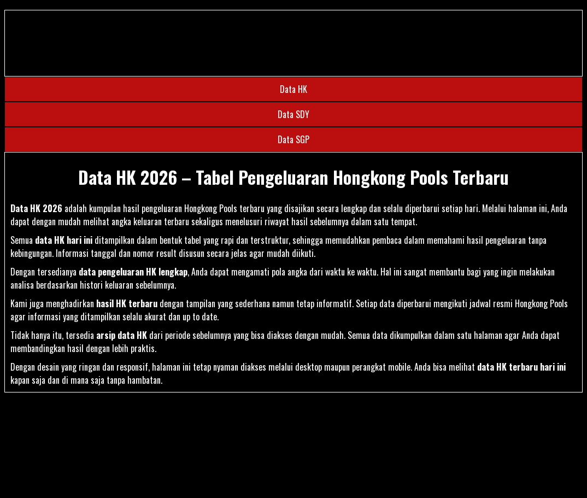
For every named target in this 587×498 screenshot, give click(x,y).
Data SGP (293, 139)
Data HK (293, 89)
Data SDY (293, 114)
